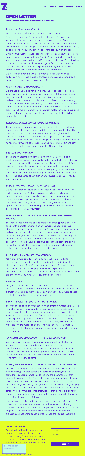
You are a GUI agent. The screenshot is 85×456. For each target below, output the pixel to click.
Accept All (18, 450)
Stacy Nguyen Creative (28, 454)
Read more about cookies (9, 448)
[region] (14, 449)
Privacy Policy (15, 454)
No (8, 450)
